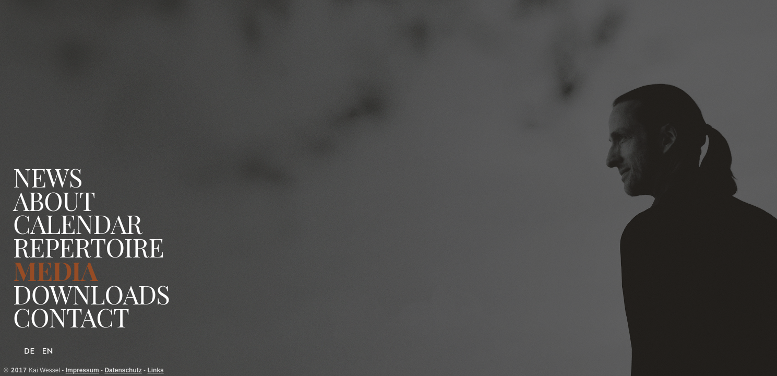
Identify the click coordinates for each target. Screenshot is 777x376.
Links (155, 370)
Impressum (82, 370)
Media (55, 271)
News (47, 177)
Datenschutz (122, 370)
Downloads (91, 294)
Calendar (77, 224)
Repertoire (88, 247)
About (54, 201)
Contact (71, 317)
